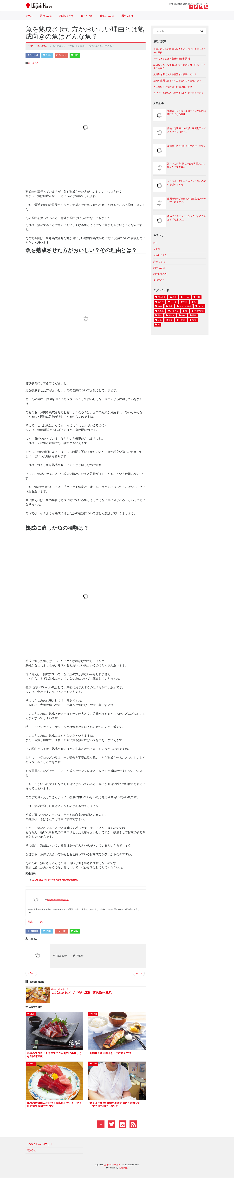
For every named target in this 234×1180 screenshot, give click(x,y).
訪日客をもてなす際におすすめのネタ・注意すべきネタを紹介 (179, 66)
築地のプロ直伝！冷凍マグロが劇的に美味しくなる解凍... (186, 112)
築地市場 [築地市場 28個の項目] (162, 297)
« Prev (31, 974)
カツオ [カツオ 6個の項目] (201, 306)
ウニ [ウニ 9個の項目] (185, 302)
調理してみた (66, 15)
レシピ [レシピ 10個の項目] (173, 302)
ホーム (29, 15)
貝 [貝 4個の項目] (186, 311)
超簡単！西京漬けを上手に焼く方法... (186, 146)
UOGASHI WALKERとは (39, 1146)
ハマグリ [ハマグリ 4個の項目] (174, 311)
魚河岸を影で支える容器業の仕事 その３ (175, 74)
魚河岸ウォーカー (112, 1167)
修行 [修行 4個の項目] (183, 315)
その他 (156, 249)
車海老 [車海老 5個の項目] (161, 311)
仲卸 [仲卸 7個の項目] (160, 306)
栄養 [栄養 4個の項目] (170, 320)
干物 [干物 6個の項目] (170, 306)
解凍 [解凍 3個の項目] (194, 320)
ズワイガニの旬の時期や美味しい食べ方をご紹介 (178, 93)
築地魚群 (123, 1170)
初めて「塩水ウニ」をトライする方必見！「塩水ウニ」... (186, 218)
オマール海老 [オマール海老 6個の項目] (185, 306)
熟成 (30, 922)
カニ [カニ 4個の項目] (160, 320)
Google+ (65, 55)
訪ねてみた (46, 15)
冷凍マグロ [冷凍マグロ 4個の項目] (199, 311)
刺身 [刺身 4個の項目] (160, 315)
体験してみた (107, 15)
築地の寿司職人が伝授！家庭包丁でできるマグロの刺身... (186, 130)
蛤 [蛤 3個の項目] (159, 324)
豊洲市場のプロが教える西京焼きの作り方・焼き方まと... (186, 200)
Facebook (34, 55)
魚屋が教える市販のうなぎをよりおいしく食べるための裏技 (179, 51)
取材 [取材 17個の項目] (198, 297)
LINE (80, 55)
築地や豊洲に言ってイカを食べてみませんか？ (177, 80)
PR (154, 243)
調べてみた (127, 15)
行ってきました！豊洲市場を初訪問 (171, 58)
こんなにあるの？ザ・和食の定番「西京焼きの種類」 (55, 880)
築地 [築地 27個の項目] (174, 297)
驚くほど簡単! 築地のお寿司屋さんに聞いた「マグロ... (186, 165)
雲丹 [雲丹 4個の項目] (194, 315)
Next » (139, 974)
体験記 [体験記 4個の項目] (171, 315)
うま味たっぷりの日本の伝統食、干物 (172, 86)
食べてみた (86, 15)
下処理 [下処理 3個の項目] (182, 320)
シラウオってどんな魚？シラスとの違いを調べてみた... (186, 183)
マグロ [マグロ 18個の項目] (186, 297)
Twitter (50, 55)
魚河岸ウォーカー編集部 (58, 900)
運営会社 (31, 1153)
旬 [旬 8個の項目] (195, 302)
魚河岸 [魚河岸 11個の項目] (161, 302)
